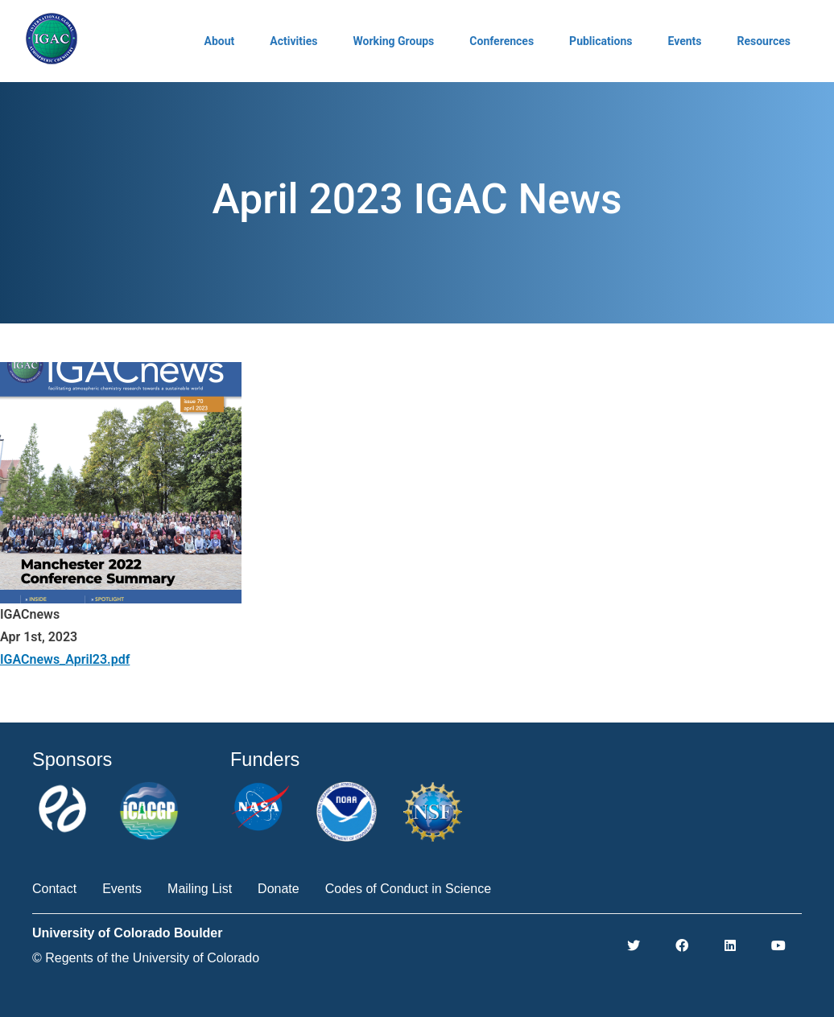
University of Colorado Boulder (127, 933)
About (219, 41)
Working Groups (393, 41)
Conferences (501, 41)
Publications (600, 41)
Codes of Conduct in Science (408, 889)
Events (684, 41)
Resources (764, 41)
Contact (54, 889)
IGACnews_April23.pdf (65, 659)
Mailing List (199, 889)
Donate (278, 889)
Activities (293, 41)
